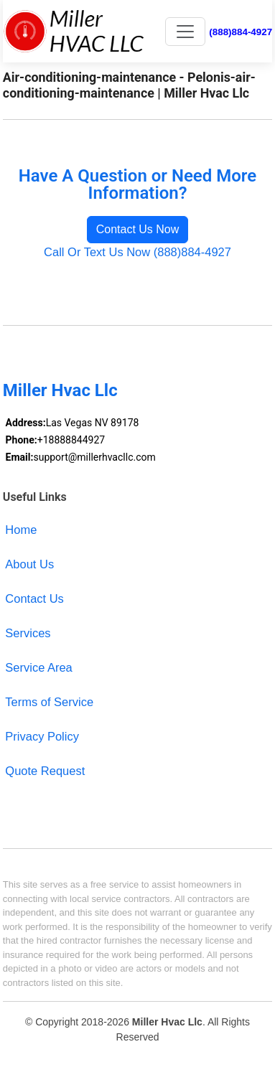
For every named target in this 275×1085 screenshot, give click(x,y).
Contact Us (34, 598)
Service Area (38, 667)
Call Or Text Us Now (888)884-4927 (137, 251)
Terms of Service (49, 701)
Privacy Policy (42, 736)
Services (27, 632)
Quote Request (45, 770)
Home (21, 529)
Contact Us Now (138, 229)
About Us (29, 564)
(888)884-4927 (240, 32)
